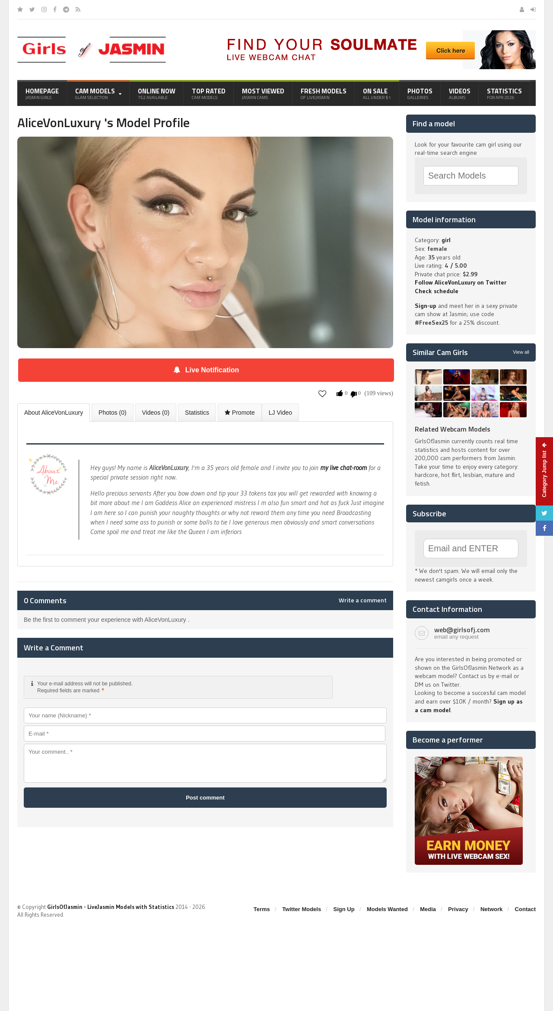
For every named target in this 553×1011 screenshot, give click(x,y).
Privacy (458, 909)
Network (491, 909)
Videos (459, 93)
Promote (240, 412)
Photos (419, 93)
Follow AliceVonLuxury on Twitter (460, 282)
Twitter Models (301, 909)
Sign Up (344, 909)
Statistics (504, 93)
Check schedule (436, 291)
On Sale (377, 93)
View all (521, 352)
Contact (525, 909)
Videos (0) (156, 412)
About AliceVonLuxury (53, 412)
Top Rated (209, 93)
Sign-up (425, 306)
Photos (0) (113, 412)
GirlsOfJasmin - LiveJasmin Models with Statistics (110, 906)
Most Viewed (263, 93)
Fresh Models (323, 93)
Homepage (42, 93)
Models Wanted (387, 909)
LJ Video (280, 412)
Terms (262, 909)
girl (446, 240)
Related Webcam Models (452, 429)
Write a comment (363, 600)
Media (428, 909)
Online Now (156, 93)
